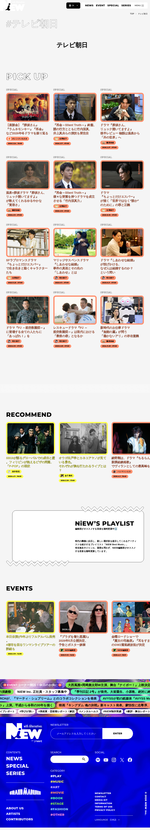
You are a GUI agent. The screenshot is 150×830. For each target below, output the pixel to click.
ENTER (117, 733)
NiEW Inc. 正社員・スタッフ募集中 (46, 691)
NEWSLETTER (59, 724)
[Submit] (84, 759)
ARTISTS (13, 814)
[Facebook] (130, 760)
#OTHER (57, 815)
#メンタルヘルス (91, 711)
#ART (55, 787)
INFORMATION (103, 803)
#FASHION (59, 809)
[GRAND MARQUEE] (25, 791)
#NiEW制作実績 (115, 711)
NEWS (89, 5)
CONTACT (100, 796)
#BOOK (56, 798)
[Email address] (76, 733)
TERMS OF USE (103, 806)
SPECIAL (113, 5)
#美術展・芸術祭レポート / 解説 (59, 711)
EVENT (100, 5)
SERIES (126, 5)
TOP (132, 14)
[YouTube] (106, 760)
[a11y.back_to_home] (12, 6)
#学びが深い (29, 711)
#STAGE (57, 804)
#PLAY (55, 776)
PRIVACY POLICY (105, 810)
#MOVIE (57, 792)
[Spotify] (98, 760)
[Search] (69, 759)
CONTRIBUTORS (19, 819)
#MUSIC (57, 781)
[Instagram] (114, 760)
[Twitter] (122, 760)
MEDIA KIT (101, 800)
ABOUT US (15, 808)
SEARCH (55, 752)
